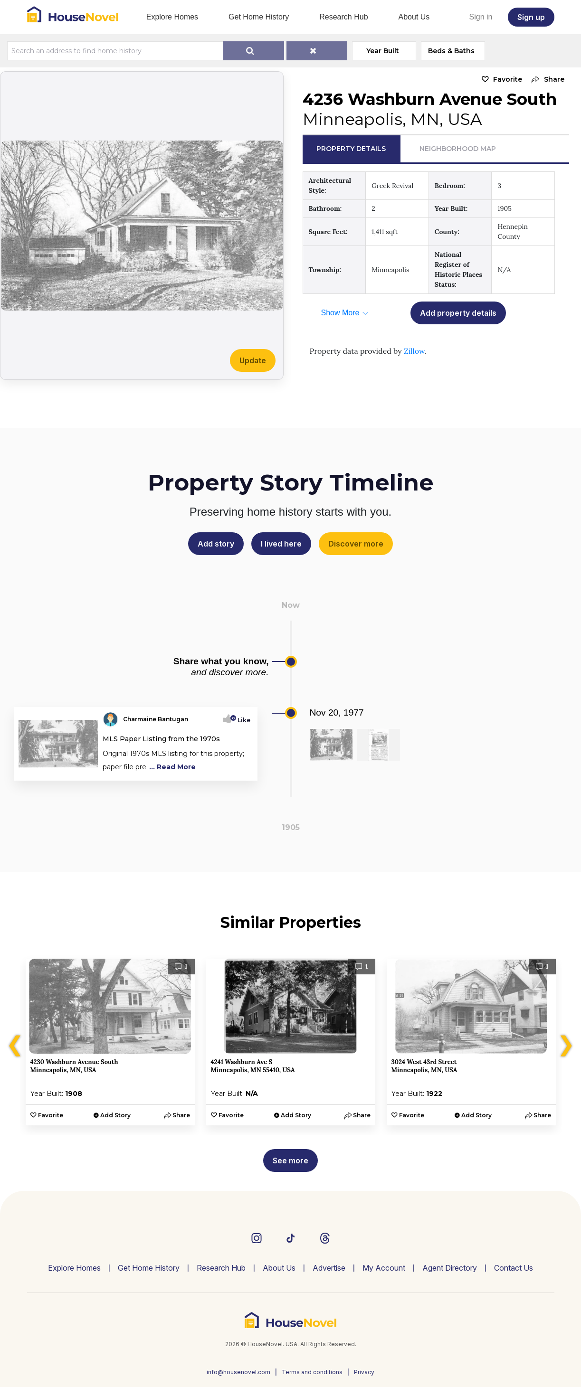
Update (252, 360)
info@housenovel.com (238, 1372)
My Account (383, 1268)
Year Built (382, 51)
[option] (110, 1042)
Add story (216, 543)
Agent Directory (449, 1268)
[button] (545, 80)
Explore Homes (172, 17)
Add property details (458, 313)
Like (241, 720)
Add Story (115, 1115)
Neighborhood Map (457, 148)
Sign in (481, 17)
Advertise (329, 1268)
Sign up (531, 17)
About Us (414, 17)
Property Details (351, 148)
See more (290, 1160)
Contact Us (513, 1268)
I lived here (281, 543)
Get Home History (259, 17)
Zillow (414, 351)
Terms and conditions (312, 1372)
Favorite (507, 79)
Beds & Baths (451, 51)
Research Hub (343, 17)
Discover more (355, 543)
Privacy (364, 1372)
